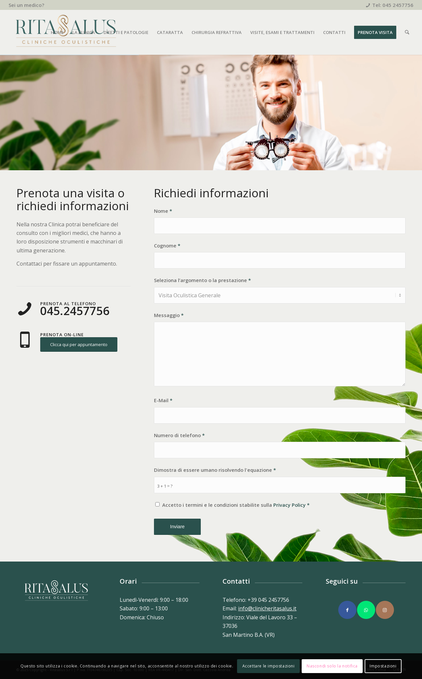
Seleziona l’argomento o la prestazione (202, 280)
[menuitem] (26, 5)
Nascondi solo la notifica (332, 666)
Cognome (167, 245)
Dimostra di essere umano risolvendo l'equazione (215, 470)
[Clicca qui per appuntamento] (78, 344)
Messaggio (169, 315)
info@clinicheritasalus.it (267, 608)
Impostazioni (383, 666)
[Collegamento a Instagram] (385, 610)
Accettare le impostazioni (268, 666)
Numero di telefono (179, 435)
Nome (163, 211)
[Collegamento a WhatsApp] (366, 610)
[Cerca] (407, 32)
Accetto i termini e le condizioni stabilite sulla (236, 504)
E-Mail (163, 400)
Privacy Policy (289, 504)
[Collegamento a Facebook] (347, 610)
